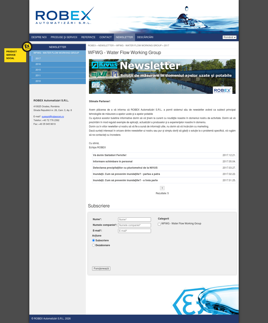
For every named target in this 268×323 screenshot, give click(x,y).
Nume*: (97, 219)
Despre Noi (38, 37)
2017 (38, 58)
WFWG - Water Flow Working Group (139, 45)
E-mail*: (97, 230)
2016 (38, 64)
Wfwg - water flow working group (56, 53)
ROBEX (92, 45)
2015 (38, 70)
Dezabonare (102, 245)
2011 (38, 75)
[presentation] (124, 256)
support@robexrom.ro (53, 116)
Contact (105, 37)
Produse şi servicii (64, 37)
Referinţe (88, 37)
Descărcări (145, 37)
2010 (38, 81)
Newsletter (124, 37)
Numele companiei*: (105, 225)
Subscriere (102, 240)
